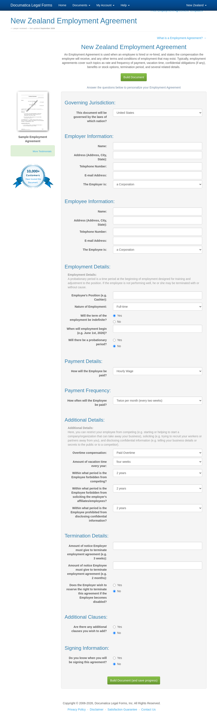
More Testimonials (42, 151)
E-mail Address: (96, 175)
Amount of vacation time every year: (90, 464)
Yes (117, 315)
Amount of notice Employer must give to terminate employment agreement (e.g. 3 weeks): (87, 552)
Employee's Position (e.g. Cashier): (89, 297)
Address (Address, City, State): (90, 157)
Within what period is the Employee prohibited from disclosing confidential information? (89, 514)
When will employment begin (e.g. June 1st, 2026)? (87, 331)
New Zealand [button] (196, 5)
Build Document (133, 77)
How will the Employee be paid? (89, 373)
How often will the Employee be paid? (87, 402)
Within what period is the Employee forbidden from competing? (89, 477)
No (117, 321)
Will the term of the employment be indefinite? (88, 317)
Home (62, 5)
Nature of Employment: (91, 306)
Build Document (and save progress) (133, 680)
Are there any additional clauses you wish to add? (89, 629)
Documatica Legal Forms (31, 5)
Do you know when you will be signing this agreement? (88, 660)
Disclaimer (96, 709)
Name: (102, 146)
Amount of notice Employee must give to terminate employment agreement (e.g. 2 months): (87, 572)
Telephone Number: (93, 166)
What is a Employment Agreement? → (181, 38)
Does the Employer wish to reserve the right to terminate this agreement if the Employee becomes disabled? (86, 593)
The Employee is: (95, 249)
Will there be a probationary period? (87, 342)
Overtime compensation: (90, 452)
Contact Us (148, 709)
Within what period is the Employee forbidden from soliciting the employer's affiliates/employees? (89, 495)
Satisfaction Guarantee (122, 709)
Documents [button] (81, 5)
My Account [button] (105, 5)
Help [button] (125, 5)
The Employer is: (95, 184)
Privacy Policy (77, 709)
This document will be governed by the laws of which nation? (90, 117)
